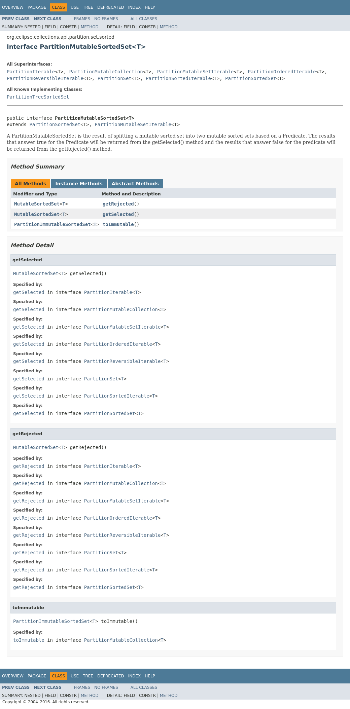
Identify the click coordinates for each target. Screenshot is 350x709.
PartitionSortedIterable (178, 78)
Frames (82, 18)
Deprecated (110, 7)
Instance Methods (78, 183)
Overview (13, 7)
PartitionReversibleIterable (45, 78)
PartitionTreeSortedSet (38, 97)
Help (150, 7)
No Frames (106, 18)
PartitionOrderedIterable (282, 71)
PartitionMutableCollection (106, 71)
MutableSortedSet (37, 204)
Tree (88, 7)
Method (90, 27)
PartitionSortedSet (250, 78)
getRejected (118, 204)
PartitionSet (115, 78)
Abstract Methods (135, 183)
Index (134, 7)
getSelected (118, 214)
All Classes (144, 18)
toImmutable (118, 224)
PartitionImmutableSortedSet (52, 224)
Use (75, 7)
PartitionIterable (31, 71)
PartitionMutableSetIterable (195, 71)
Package (37, 7)
